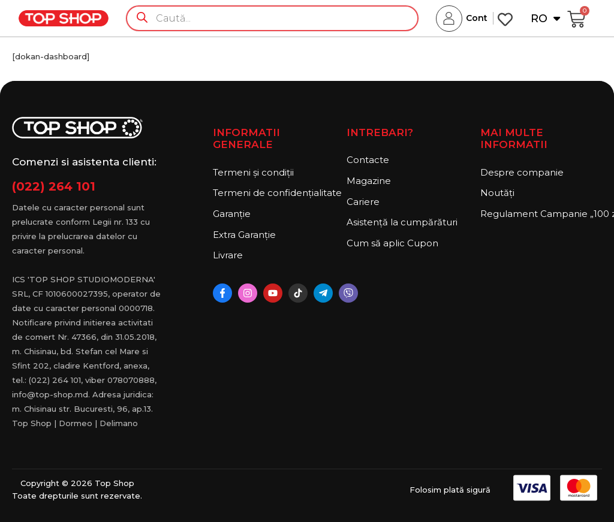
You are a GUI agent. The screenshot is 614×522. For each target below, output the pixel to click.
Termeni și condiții (253, 172)
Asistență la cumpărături (402, 222)
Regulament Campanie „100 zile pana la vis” (541, 213)
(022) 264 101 (53, 186)
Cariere (363, 201)
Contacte (368, 159)
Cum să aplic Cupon (392, 243)
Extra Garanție (244, 234)
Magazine (369, 180)
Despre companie (522, 172)
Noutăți (497, 192)
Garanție (232, 213)
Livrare (228, 255)
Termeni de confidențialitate (274, 192)
